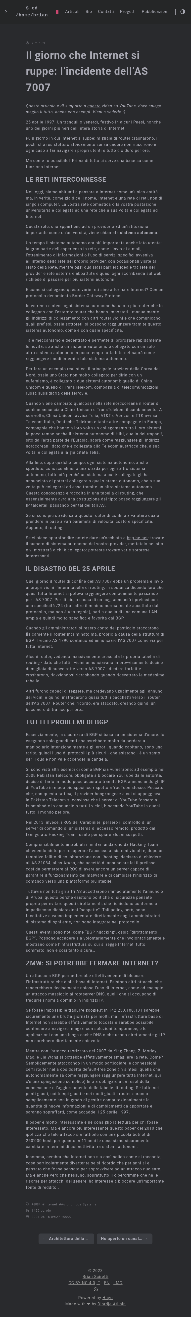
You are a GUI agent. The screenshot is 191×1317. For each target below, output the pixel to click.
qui (158, 1075)
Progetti (128, 11)
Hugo (107, 1297)
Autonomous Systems (79, 1204)
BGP (37, 1204)
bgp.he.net (137, 537)
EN (106, 1282)
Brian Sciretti (95, 1276)
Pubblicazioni (155, 11)
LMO (117, 1282)
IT (98, 1282)
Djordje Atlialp (111, 1304)
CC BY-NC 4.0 (81, 1282)
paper (35, 1122)
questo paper (123, 1128)
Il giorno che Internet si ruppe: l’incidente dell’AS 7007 (87, 71)
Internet (51, 1204)
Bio (89, 11)
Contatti (106, 11)
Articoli (72, 11)
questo (94, 106)
